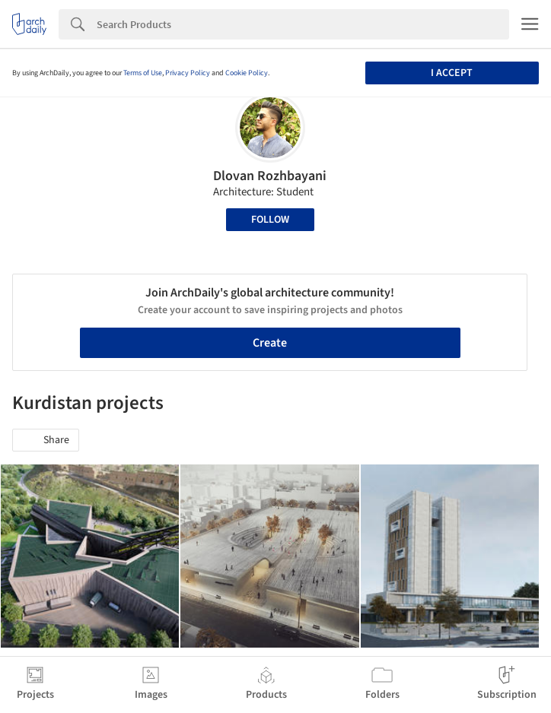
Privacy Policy (187, 73)
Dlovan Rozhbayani (269, 175)
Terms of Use (142, 73)
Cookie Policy (246, 73)
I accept (452, 73)
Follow (270, 219)
